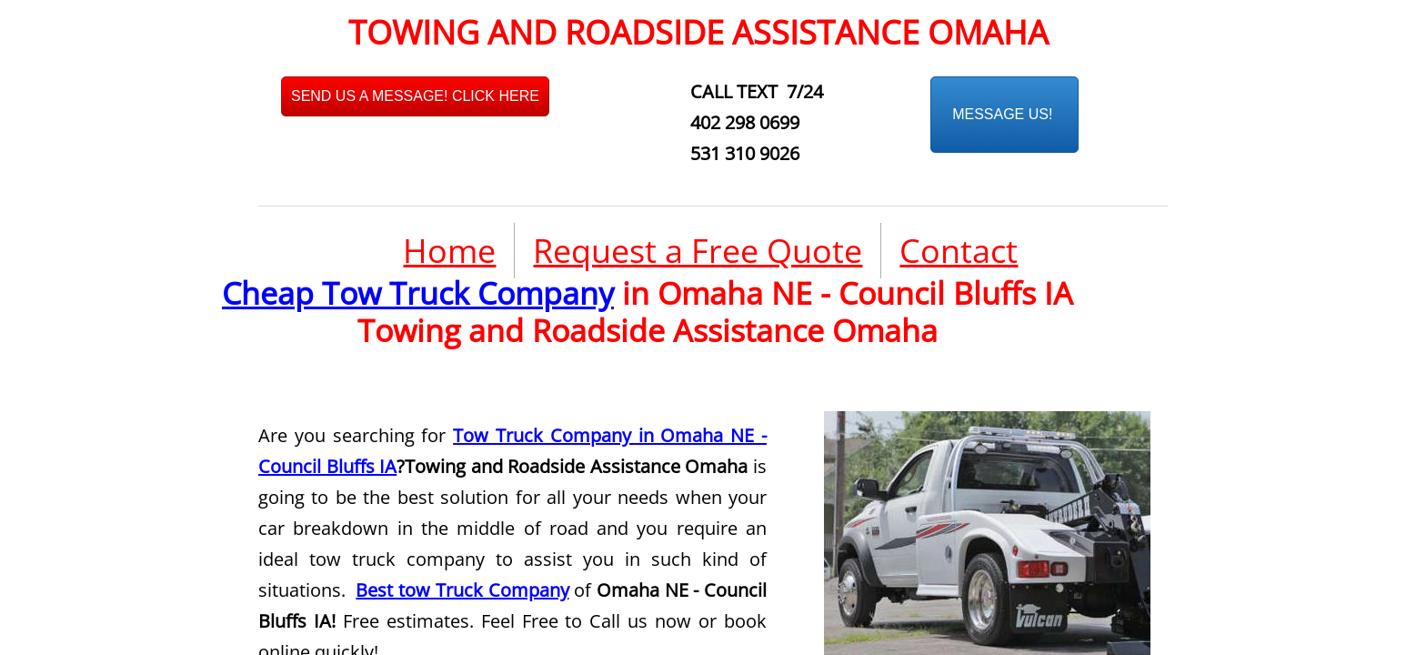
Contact (958, 250)
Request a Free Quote (697, 250)
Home (449, 250)
